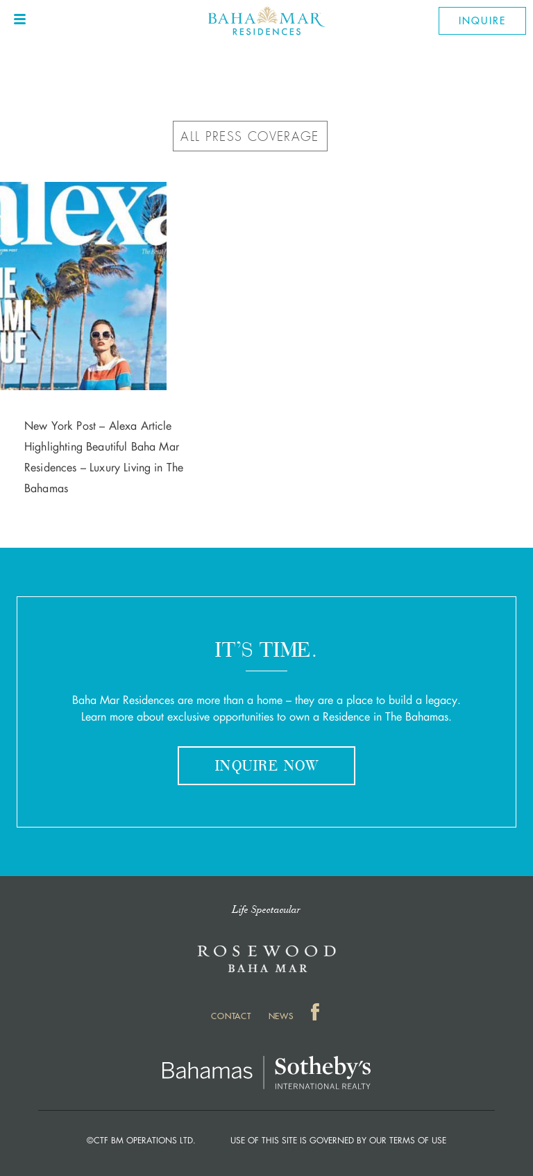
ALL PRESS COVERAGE (249, 136)
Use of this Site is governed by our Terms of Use (338, 1140)
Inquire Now (266, 767)
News (281, 1016)
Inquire (482, 21)
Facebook (316, 1014)
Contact (231, 1016)
